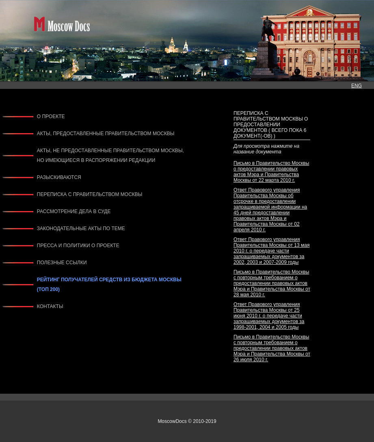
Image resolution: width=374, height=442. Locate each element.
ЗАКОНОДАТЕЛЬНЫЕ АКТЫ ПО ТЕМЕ (81, 228)
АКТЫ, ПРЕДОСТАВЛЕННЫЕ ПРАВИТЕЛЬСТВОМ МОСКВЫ (106, 133)
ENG (356, 85)
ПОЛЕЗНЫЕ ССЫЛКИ (62, 262)
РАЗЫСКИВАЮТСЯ (59, 177)
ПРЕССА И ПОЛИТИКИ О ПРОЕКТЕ (78, 245)
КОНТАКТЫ (50, 306)
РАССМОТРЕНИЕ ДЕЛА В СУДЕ (74, 211)
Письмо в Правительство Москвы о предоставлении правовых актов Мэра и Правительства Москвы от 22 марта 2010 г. (271, 171)
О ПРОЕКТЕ (51, 116)
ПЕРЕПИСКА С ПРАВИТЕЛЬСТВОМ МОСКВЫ (90, 194)
